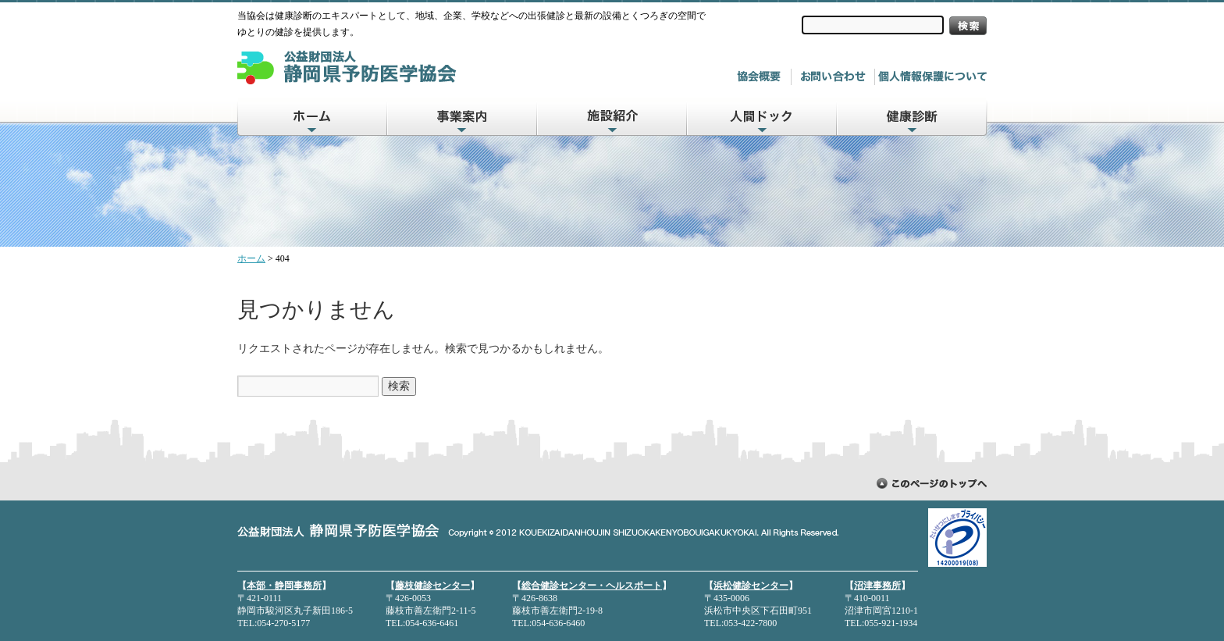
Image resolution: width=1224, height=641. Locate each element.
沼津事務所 (877, 585)
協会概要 (762, 77)
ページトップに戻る (932, 483)
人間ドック (763, 117)
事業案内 (463, 117)
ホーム (312, 117)
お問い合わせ (836, 77)
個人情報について (932, 77)
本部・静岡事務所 (284, 585)
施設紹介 (613, 117)
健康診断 (912, 117)
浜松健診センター (750, 585)
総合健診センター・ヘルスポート (591, 585)
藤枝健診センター (432, 585)
